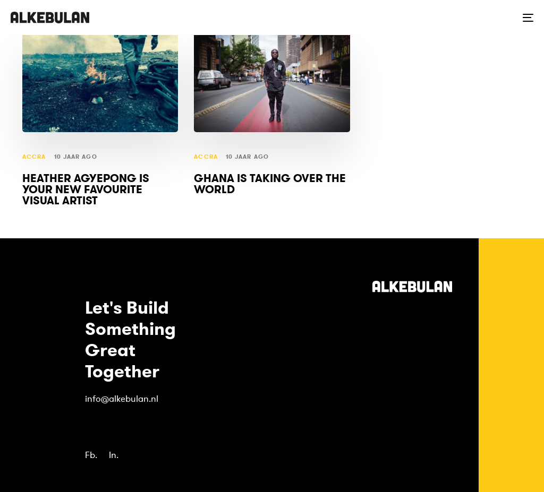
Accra (34, 157)
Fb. (91, 455)
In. (113, 455)
